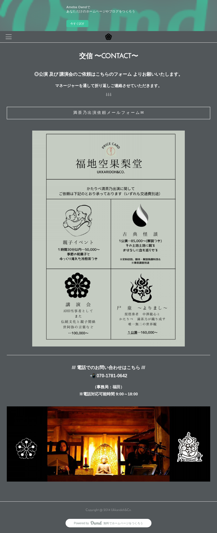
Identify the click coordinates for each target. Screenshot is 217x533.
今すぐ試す (77, 23)
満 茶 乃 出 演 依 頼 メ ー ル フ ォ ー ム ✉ (108, 113)
